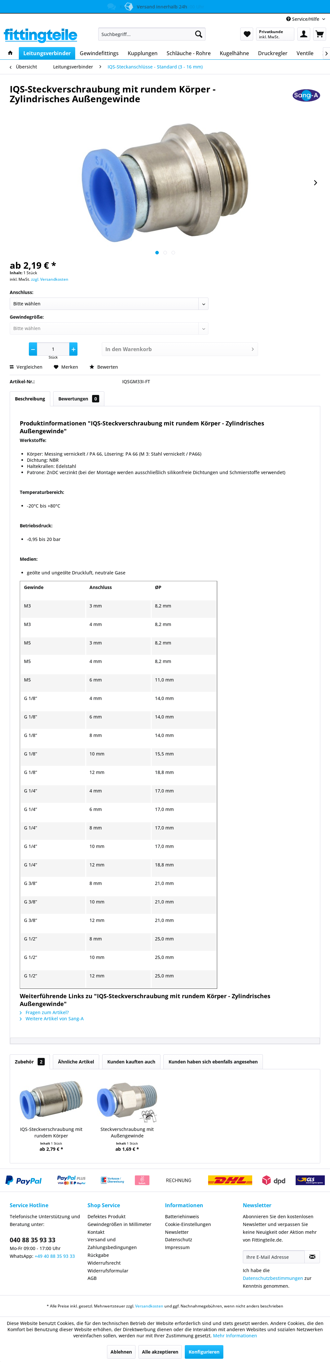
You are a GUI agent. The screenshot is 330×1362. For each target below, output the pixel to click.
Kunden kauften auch (131, 1062)
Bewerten (103, 367)
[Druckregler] (272, 53)
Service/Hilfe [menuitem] (303, 19)
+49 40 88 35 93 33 (55, 1256)
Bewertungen (78, 398)
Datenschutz (178, 1239)
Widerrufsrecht (104, 1263)
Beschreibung (30, 399)
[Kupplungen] (142, 53)
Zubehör (30, 1062)
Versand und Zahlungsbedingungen (112, 1243)
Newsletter (177, 1232)
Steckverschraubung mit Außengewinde (127, 1132)
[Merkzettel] (246, 34)
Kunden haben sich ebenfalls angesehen (213, 1062)
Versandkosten (149, 1306)
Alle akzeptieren (160, 1352)
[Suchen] (199, 34)
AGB (92, 1278)
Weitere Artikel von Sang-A (52, 1018)
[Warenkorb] (319, 34)
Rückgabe (98, 1255)
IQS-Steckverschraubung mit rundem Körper (51, 1132)
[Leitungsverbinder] (47, 53)
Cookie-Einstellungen (188, 1224)
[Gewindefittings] (99, 53)
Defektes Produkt (106, 1216)
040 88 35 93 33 (32, 1240)
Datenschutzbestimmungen (273, 1278)
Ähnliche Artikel (76, 1062)
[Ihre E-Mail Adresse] (274, 1256)
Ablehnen (121, 1352)
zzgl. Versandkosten (49, 279)
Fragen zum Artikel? (44, 1012)
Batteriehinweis (182, 1216)
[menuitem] (152, 34)
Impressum (177, 1247)
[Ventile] (305, 53)
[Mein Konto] (303, 34)
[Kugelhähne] (234, 53)
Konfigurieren (204, 1352)
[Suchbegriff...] (152, 34)
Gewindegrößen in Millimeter (119, 1224)
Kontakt (96, 1232)
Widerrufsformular (108, 1271)
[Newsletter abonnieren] (312, 1256)
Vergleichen (26, 367)
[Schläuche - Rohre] (188, 53)
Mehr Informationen (235, 1335)
